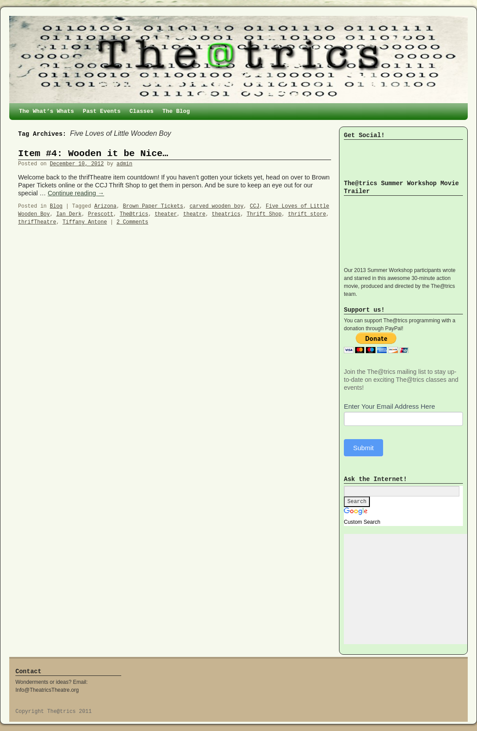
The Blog (176, 111)
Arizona (105, 206)
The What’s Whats (46, 111)
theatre (194, 214)
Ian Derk (69, 214)
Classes (142, 111)
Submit (363, 447)
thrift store (307, 214)
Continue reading (76, 193)
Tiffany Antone (85, 222)
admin (124, 164)
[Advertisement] (410, 589)
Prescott (100, 214)
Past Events (102, 111)
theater (166, 214)
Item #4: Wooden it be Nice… (93, 154)
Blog (56, 206)
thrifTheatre (37, 222)
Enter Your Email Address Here (389, 406)
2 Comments (132, 222)
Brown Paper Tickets (153, 206)
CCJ (255, 206)
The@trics (133, 214)
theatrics (226, 214)
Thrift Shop (264, 214)
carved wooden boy (216, 206)
